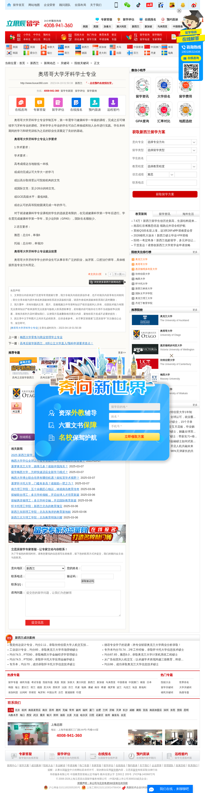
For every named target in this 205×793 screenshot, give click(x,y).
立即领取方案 (134, 437)
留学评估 (128, 19)
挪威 (90, 687)
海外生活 (188, 214)
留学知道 (145, 39)
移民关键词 (167, 692)
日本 (149, 682)
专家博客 (157, 39)
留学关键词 (167, 687)
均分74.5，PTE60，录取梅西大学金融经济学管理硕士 (44, 654)
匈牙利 (41, 692)
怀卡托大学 (141, 283)
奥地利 (142, 687)
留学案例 (92, 90)
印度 (78, 692)
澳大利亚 (81, 682)
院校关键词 (81, 63)
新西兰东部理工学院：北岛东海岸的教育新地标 (41, 511)
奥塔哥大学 (141, 264)
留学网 (114, 769)
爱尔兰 (33, 53)
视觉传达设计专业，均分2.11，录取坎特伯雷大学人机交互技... (49, 644)
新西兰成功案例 (25, 637)
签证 (114, 34)
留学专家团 (67, 90)
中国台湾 (52, 692)
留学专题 (13, 682)
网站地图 (34, 4)
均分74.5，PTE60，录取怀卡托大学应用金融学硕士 (42, 659)
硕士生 (37, 39)
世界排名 (184, 682)
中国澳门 (156, 47)
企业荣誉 (49, 4)
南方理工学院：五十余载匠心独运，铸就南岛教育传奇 (45, 489)
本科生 (27, 39)
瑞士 (49, 53)
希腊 (103, 687)
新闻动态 (49, 63)
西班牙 (56, 687)
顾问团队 (65, 4)
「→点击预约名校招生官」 (99, 83)
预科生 (47, 34)
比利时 (23, 692)
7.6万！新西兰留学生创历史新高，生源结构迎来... (165, 220)
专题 (114, 39)
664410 (16, 408)
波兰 (119, 687)
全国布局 (80, 4)
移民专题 (25, 682)
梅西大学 (140, 278)
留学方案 (92, 39)
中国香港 (138, 47)
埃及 (134, 687)
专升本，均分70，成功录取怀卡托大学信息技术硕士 (42, 664)
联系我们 (193, 765)
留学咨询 (145, 34)
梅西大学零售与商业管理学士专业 (41, 337)
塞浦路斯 (70, 692)
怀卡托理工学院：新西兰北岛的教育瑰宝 (36, 506)
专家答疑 (106, 19)
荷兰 (67, 53)
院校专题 (48, 682)
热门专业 (92, 34)
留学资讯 (164, 214)
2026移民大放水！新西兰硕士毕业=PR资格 (161, 235)
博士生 (47, 39)
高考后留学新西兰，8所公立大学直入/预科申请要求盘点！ (56, 343)
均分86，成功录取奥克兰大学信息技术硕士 (131, 664)
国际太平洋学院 (143, 293)
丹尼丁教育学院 (143, 303)
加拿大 (51, 47)
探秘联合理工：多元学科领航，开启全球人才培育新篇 (45, 494)
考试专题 (36, 682)
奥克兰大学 (141, 259)
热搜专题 (13, 675)
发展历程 (181, 765)
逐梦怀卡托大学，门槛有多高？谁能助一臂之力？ (42, 483)
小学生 (27, 34)
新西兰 (85, 47)
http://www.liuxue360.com (34, 83)
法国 (118, 53)
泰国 (170, 47)
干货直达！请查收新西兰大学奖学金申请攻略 (162, 245)
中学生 (37, 34)
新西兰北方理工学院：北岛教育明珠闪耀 (36, 517)
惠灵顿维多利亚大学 (146, 269)
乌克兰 (127, 687)
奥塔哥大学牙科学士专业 (24, 327)
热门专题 (167, 675)
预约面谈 (172, 19)
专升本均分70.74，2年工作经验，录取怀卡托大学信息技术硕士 (144, 649)
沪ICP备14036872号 (144, 774)
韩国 (15, 53)
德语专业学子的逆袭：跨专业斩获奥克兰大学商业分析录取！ (142, 644)
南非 (97, 687)
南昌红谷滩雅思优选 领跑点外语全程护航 (160, 225)
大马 (118, 47)
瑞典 (170, 53)
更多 (195, 252)
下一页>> (119, 274)
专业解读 (60, 765)
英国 (32, 47)
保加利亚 (13, 692)
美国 (15, 47)
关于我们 (95, 4)
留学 (67, 769)
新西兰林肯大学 (143, 288)
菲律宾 (32, 692)
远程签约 (113, 109)
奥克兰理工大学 (143, 298)
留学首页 (18, 4)
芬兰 (136, 53)
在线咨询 (21, 109)
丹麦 (153, 53)
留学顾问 (157, 34)
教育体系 (104, 34)
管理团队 (169, 765)
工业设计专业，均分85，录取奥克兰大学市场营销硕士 (44, 649)
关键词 (65, 63)
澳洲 (67, 47)
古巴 (60, 692)
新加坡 (102, 47)
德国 (84, 53)
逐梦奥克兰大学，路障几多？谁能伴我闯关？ (39, 466)
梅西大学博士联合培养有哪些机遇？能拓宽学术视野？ (45, 477)
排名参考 (79, 39)
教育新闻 (141, 214)
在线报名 (150, 19)
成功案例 (36, 765)
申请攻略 (104, 39)
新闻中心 (12, 765)
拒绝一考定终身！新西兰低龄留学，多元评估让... (165, 240)
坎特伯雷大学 (142, 274)
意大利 (102, 53)
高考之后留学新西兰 (23, 368)
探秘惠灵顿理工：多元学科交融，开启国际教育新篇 (44, 500)
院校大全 (79, 34)
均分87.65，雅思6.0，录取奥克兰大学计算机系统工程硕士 (141, 654)
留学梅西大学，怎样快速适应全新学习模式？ (39, 472)
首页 (22, 63)
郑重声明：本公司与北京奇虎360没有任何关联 (102, 783)
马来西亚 (110, 682)
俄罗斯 (111, 687)
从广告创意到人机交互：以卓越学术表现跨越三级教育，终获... (143, 659)
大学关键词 (185, 687)
